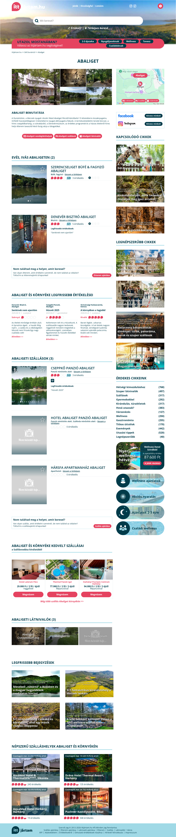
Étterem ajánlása (68, 830)
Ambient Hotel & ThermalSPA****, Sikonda (30, 776)
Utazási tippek (132, 323)
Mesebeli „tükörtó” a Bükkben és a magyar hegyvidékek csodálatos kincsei (35, 690)
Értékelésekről (65, 832)
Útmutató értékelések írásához (89, 832)
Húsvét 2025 (52, 310)
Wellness (131, 41)
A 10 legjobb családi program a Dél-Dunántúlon (138, 166)
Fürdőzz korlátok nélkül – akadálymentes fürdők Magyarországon (135, 362)
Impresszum (131, 832)
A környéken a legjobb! (93, 310)
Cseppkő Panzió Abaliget (73, 368)
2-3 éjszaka (88, 41)
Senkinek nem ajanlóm (24, 310)
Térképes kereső (97, 28)
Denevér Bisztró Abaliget (73, 216)
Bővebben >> (17, 336)
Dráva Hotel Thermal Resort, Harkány (84, 776)
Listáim (99, 5)
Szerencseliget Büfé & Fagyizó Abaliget (77, 169)
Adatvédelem (51, 832)
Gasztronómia (125, 420)
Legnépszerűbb (80, 715)
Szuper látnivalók (74, 684)
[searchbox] (88, 21)
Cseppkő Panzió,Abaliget (53, 306)
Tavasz (146, 41)
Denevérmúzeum (95, 636)
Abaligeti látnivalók (91, 136)
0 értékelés (72, 426)
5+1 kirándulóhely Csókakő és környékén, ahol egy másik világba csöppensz (33, 722)
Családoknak (116, 45)
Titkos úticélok (39, 683)
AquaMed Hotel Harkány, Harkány (30, 810)
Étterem (101, 830)
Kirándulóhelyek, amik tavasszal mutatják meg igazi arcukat (140, 197)
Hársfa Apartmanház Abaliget (78, 467)
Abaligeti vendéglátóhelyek (39, 136)
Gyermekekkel (123, 160)
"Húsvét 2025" (57, 390)
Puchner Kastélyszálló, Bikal (84, 812)
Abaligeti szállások (67, 136)
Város (129, 830)
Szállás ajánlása (51, 830)
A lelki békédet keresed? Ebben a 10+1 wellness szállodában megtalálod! (89, 722)
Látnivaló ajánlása (87, 830)
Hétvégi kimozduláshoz (42, 681)
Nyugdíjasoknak (110, 41)
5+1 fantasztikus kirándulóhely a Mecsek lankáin (89, 691)
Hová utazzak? (125, 408)
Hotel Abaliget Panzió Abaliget (79, 417)
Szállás (110, 830)
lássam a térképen (73, 174)
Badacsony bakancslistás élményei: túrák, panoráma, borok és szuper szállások (137, 331)
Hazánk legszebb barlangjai (136, 230)
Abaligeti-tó (62, 636)
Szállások (90, 713)
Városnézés (123, 412)
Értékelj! (76, 28)
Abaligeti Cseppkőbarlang (28, 636)
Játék (75, 5)
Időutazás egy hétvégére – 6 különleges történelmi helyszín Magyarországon (139, 269)
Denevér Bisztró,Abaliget (19, 306)
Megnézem (28, 594)
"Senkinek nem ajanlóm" (62, 233)
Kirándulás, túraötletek (22, 683)
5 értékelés (78, 223)
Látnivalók (120, 830)
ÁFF (40, 832)
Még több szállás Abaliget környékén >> (62, 601)
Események (123, 428)
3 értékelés (78, 178)
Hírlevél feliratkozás (114, 832)
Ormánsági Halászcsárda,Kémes (92, 306)
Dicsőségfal (87, 5)
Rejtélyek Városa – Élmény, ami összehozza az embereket (139, 302)
